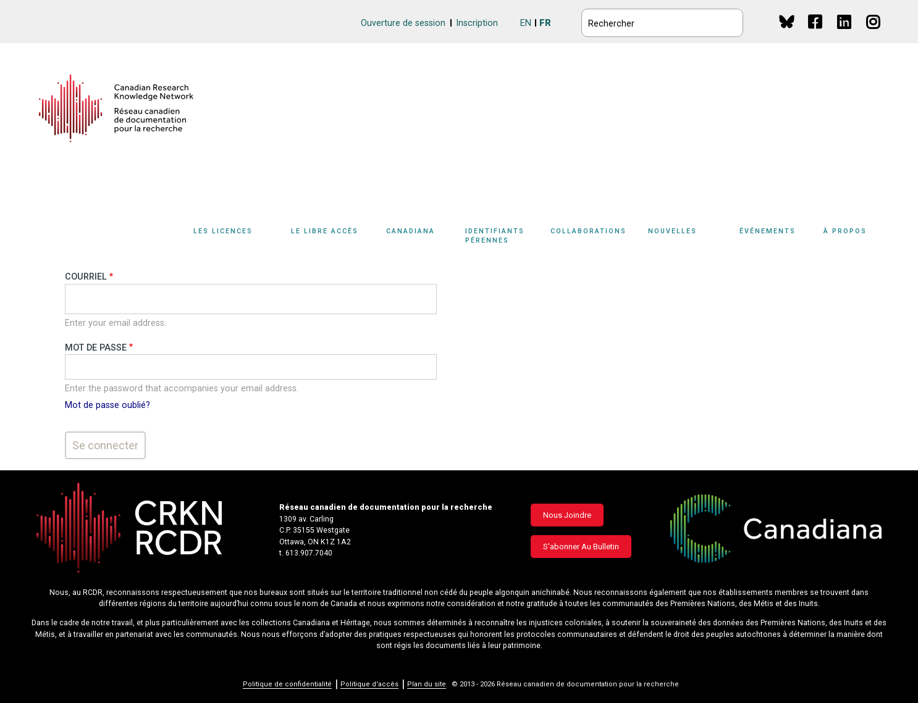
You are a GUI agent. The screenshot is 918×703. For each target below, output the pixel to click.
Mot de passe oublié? (107, 405)
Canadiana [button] (410, 231)
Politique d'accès (369, 684)
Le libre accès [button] (324, 231)
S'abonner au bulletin (581, 546)
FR (545, 23)
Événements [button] (767, 231)
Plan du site (426, 684)
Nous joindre (567, 515)
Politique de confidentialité (287, 684)
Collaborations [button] (588, 231)
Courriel (86, 277)
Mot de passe (96, 348)
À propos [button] (845, 231)
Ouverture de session (403, 23)
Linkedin (845, 33)
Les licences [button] (223, 231)
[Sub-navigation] (230, 238)
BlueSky (786, 21)
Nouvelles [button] (672, 231)
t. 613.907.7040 (305, 553)
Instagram (874, 33)
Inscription (477, 23)
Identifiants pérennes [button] (494, 235)
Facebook (815, 33)
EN (525, 23)
